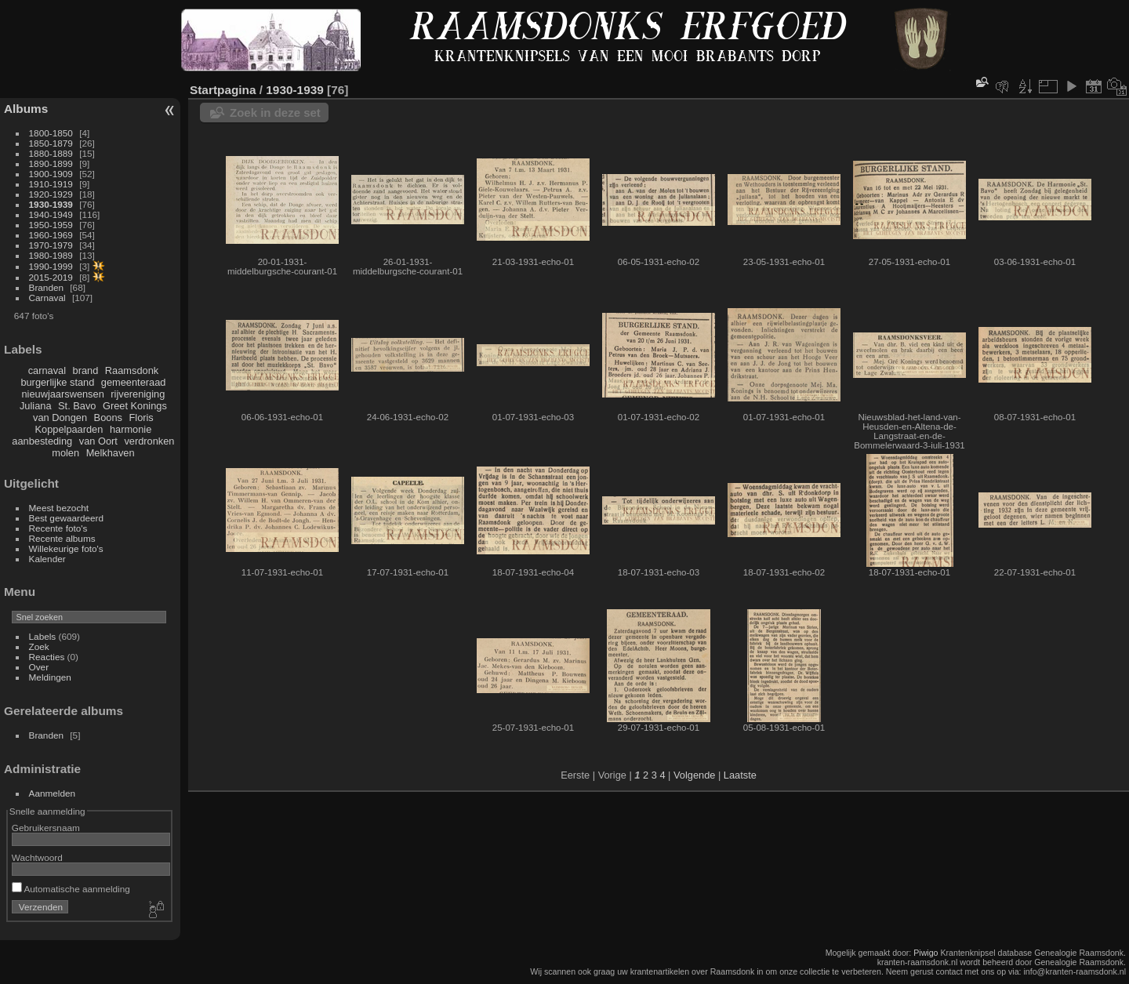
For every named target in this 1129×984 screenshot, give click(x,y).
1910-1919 (51, 184)
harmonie (130, 429)
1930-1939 (51, 204)
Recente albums (62, 538)
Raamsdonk (131, 370)
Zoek (39, 646)
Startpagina (223, 89)
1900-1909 (51, 174)
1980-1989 (51, 255)
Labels (42, 636)
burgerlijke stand (57, 382)
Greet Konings (135, 406)
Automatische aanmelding (71, 889)
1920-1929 (51, 194)
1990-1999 (51, 266)
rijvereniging (138, 394)
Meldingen (50, 677)
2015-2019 (51, 277)
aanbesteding (42, 441)
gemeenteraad (133, 382)
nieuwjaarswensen (62, 394)
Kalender (47, 559)
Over (39, 667)
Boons (108, 417)
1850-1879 (51, 143)
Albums (26, 108)
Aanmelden (52, 793)
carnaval (47, 370)
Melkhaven (110, 453)
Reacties (47, 657)
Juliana (36, 406)
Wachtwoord (37, 857)
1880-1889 (51, 153)
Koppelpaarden (69, 429)
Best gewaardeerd (66, 518)
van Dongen (60, 417)
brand (86, 370)
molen (65, 453)
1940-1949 (51, 214)
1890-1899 (51, 163)
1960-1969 (51, 235)
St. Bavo (77, 406)
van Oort (98, 441)
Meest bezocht (59, 508)
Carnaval (47, 297)
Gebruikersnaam (46, 827)
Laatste (740, 775)
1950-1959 (51, 225)
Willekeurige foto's (66, 548)
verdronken (149, 441)
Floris (141, 417)
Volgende (694, 775)
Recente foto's (58, 528)
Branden (46, 287)
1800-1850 (51, 133)
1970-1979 (51, 245)
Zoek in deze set (275, 112)
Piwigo (925, 952)
